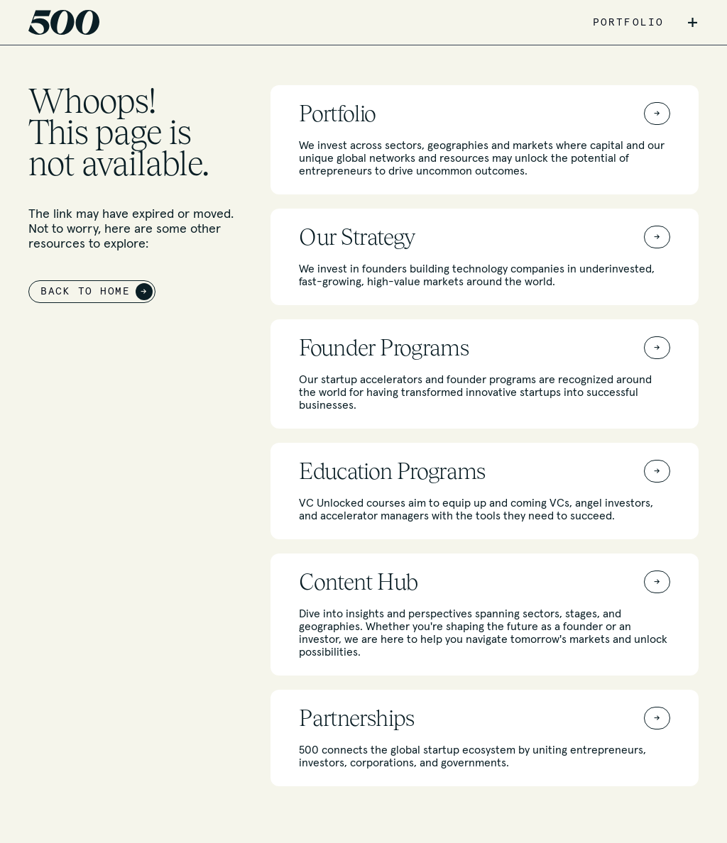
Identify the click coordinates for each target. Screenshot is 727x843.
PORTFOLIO (628, 23)
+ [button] (693, 22)
